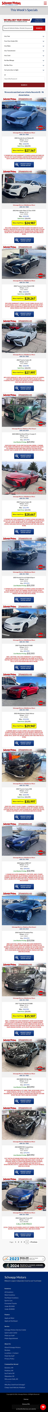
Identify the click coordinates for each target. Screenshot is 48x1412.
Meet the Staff (9, 1356)
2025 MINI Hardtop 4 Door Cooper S (24, 434)
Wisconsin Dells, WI (11, 1379)
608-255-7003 (24, 134)
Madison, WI (9, 1370)
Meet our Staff (10, 1335)
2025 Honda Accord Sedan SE (24, 138)
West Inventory (10, 1295)
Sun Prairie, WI (9, 1373)
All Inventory (9, 1292)
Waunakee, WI (9, 1376)
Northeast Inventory (11, 1298)
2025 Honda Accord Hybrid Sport (24, 577)
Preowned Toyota (11, 1303)
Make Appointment (11, 1338)
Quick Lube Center (11, 1333)
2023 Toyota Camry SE (24, 360)
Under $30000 (10, 1309)
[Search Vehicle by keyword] (18, 28)
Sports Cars (8, 1300)
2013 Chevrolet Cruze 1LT (24, 1218)
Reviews (7, 1350)
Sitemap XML (26, 1404)
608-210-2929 (24, 430)
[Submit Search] (39, 28)
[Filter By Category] (24, 41)
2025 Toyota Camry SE (24, 502)
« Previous (33, 1242)
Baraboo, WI (9, 1368)
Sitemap (26, 1399)
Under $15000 (10, 1306)
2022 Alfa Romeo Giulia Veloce (24, 713)
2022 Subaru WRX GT (24, 863)
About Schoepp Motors (13, 1347)
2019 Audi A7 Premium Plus (24, 932)
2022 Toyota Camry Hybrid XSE (24, 286)
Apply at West (9, 1318)
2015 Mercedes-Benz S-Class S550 (24, 210)
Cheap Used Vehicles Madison (15, 1387)
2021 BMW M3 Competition (24, 1147)
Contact (15, 1353)
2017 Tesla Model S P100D (24, 1003)
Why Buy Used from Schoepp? (15, 1384)
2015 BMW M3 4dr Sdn (24, 1079)
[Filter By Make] (24, 46)
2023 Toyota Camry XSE (24, 789)
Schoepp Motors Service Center (15, 1330)
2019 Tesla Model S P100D (24, 645)
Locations (8, 1353)
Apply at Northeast (11, 1321)
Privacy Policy (9, 1359)
